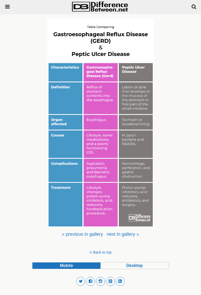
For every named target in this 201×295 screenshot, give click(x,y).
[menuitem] (82, 234)
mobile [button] (66, 265)
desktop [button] (134, 265)
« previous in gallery (82, 234)
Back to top (102, 252)
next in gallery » (123, 234)
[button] (80, 281)
